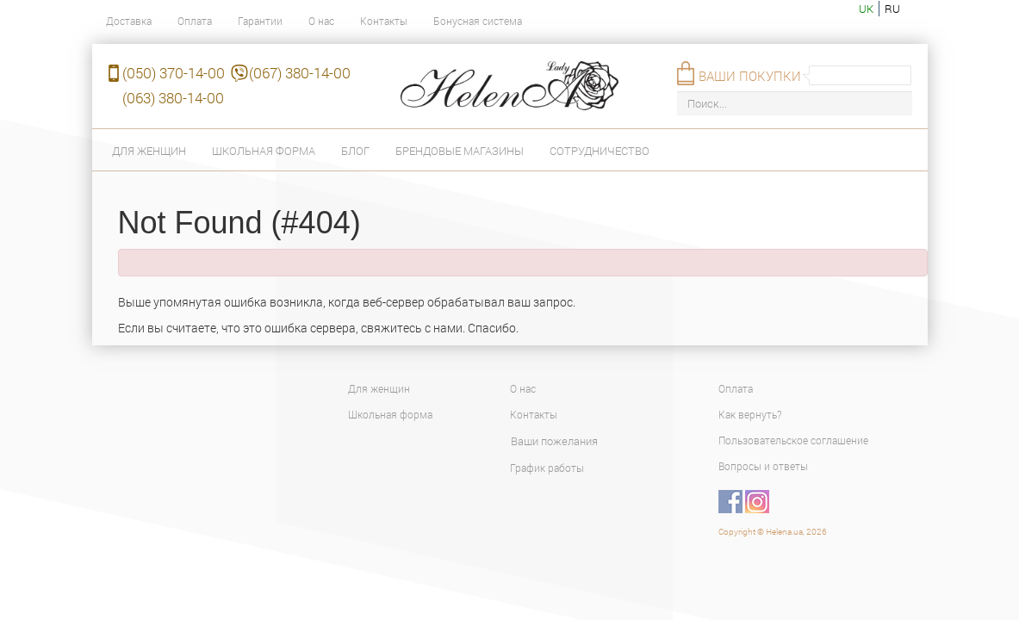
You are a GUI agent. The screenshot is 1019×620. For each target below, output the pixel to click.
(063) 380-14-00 (173, 98)
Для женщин (149, 150)
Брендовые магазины (459, 150)
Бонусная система (477, 21)
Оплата (194, 21)
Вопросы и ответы (763, 466)
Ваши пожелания (554, 441)
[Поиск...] (794, 103)
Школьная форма (263, 150)
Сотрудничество (599, 150)
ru (892, 8)
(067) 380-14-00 (300, 73)
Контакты (383, 21)
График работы (547, 467)
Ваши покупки (750, 75)
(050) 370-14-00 (173, 73)
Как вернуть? (749, 414)
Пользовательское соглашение (793, 440)
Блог (355, 150)
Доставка (129, 21)
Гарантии (260, 21)
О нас (321, 21)
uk (866, 8)
